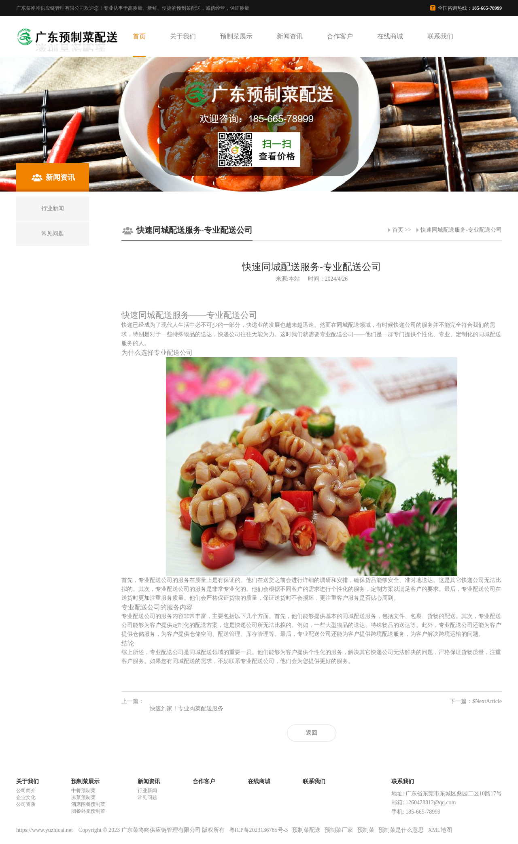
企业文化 (26, 797)
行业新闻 (147, 790)
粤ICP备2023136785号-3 (258, 830)
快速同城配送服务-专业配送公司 (461, 230)
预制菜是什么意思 (401, 830)
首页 (139, 36)
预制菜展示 (236, 36)
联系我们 (440, 36)
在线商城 (390, 36)
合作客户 (340, 36)
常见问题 (147, 797)
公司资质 (26, 804)
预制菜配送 (306, 830)
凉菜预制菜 (83, 797)
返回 (311, 733)
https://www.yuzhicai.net (45, 830)
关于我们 (183, 36)
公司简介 (26, 790)
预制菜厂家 (339, 830)
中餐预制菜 (83, 790)
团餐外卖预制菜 (88, 811)
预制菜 (365, 830)
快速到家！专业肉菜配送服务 (186, 708)
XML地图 (440, 830)
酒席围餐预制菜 (88, 804)
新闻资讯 (290, 36)
